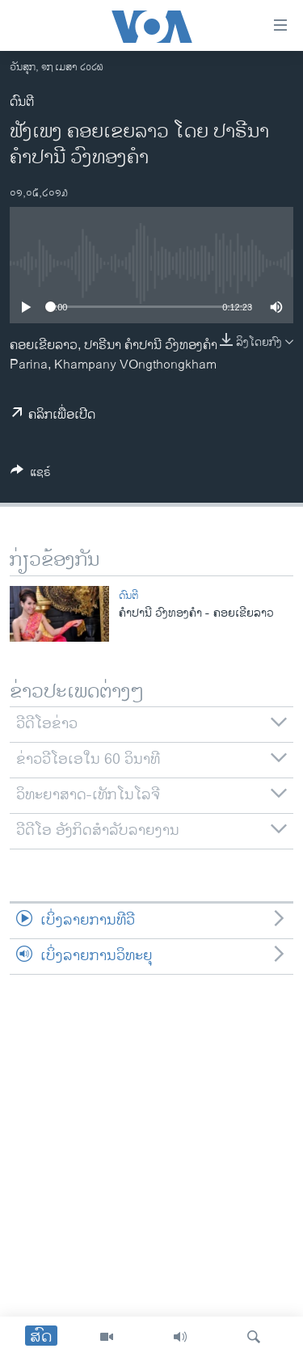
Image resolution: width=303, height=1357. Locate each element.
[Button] (31, 475)
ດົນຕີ (22, 102)
